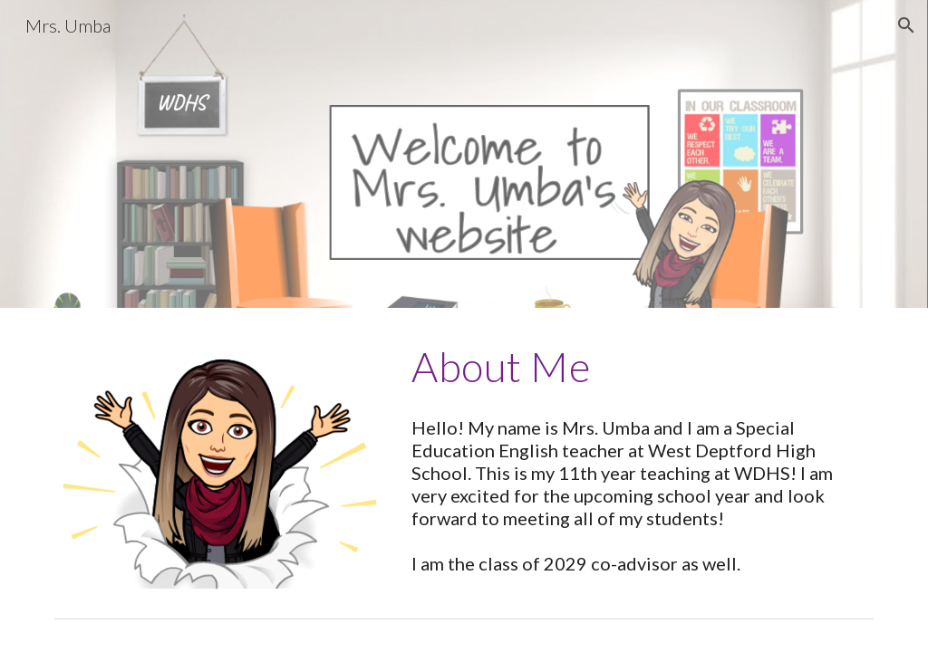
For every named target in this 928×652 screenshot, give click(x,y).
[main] (639, 367)
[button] (906, 25)
